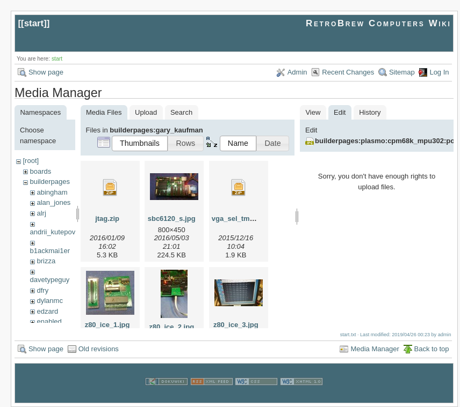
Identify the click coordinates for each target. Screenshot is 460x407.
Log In (439, 72)
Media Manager (374, 349)
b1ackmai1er (50, 251)
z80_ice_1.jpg (107, 325)
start (34, 23)
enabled (49, 321)
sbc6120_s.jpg (172, 218)
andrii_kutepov (53, 232)
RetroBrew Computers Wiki (378, 23)
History (369, 112)
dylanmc (49, 301)
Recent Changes (348, 72)
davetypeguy (50, 280)
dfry (42, 290)
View (312, 112)
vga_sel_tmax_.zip (242, 218)
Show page (45, 72)
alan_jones (53, 202)
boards (40, 171)
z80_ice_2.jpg (171, 327)
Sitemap (402, 72)
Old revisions (98, 349)
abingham (52, 192)
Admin (297, 72)
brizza (46, 261)
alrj (41, 213)
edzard (47, 311)
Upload (146, 112)
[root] (31, 161)
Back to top (431, 349)
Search (181, 112)
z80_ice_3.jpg (235, 325)
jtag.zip (107, 218)
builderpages (49, 181)
